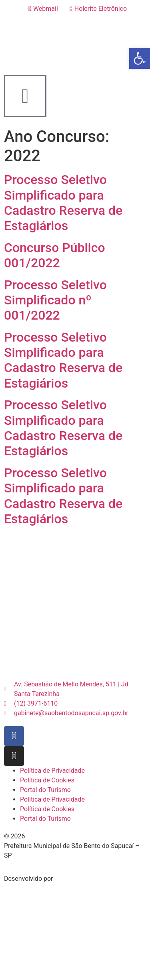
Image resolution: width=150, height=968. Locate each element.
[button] (139, 58)
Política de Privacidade (52, 770)
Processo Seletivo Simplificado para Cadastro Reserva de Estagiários (63, 202)
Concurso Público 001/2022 (54, 255)
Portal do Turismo (45, 790)
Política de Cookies (47, 780)
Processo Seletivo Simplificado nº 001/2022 (55, 300)
